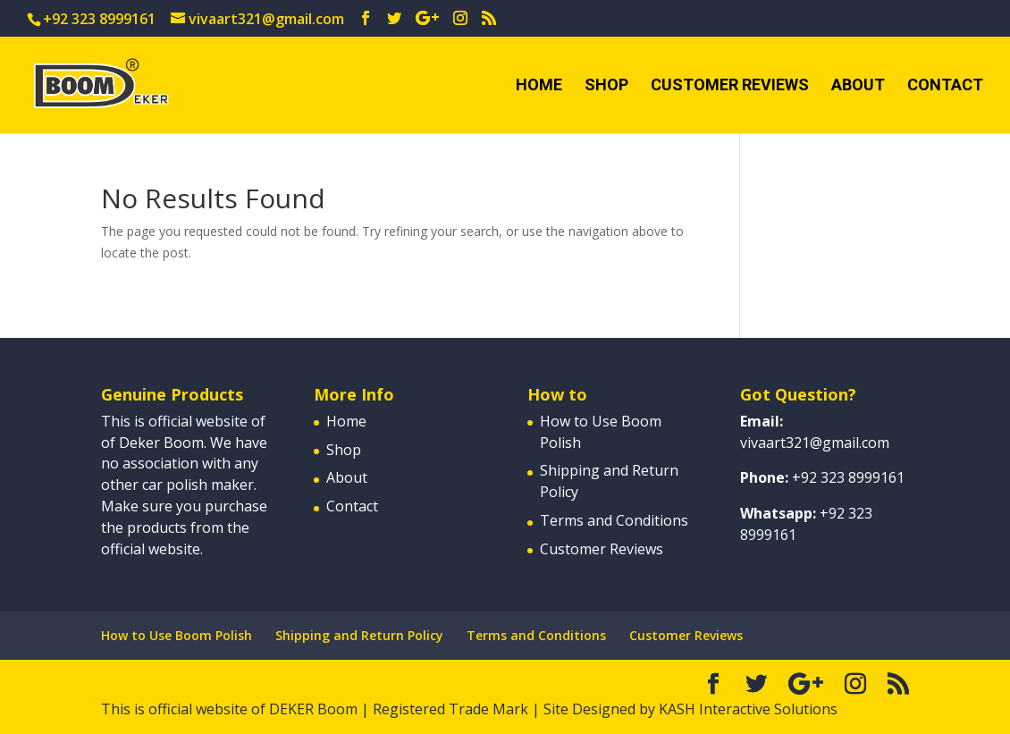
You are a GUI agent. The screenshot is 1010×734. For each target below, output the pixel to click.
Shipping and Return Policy (359, 635)
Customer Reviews (730, 86)
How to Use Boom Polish (176, 635)
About (858, 86)
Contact (945, 86)
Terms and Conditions (614, 520)
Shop (606, 86)
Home (539, 86)
